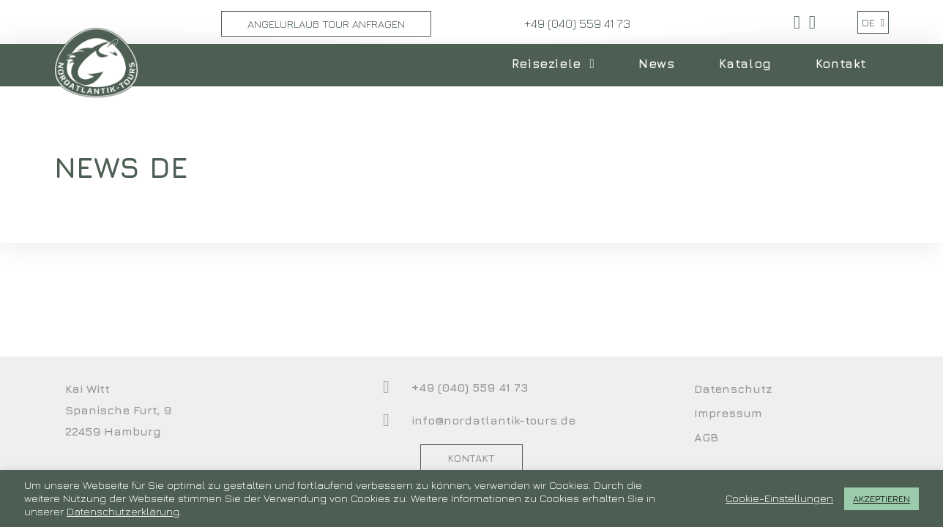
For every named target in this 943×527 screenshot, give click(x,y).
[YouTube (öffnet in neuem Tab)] (810, 22)
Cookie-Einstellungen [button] (779, 498)
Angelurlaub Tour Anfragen (326, 24)
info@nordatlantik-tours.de (493, 420)
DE (873, 22)
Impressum (728, 412)
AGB (706, 437)
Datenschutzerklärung (123, 511)
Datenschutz (733, 388)
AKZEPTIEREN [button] (881, 498)
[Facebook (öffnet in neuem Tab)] (797, 22)
